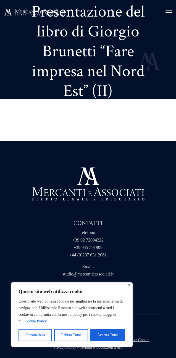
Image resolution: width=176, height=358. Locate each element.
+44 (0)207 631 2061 (88, 255)
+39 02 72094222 (88, 240)
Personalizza (35, 335)
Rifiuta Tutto (71, 335)
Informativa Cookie (134, 340)
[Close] (129, 285)
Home (22, 111)
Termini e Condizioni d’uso (101, 347)
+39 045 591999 (88, 247)
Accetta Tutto (107, 335)
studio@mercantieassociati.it (88, 274)
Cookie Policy (36, 321)
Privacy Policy (65, 347)
